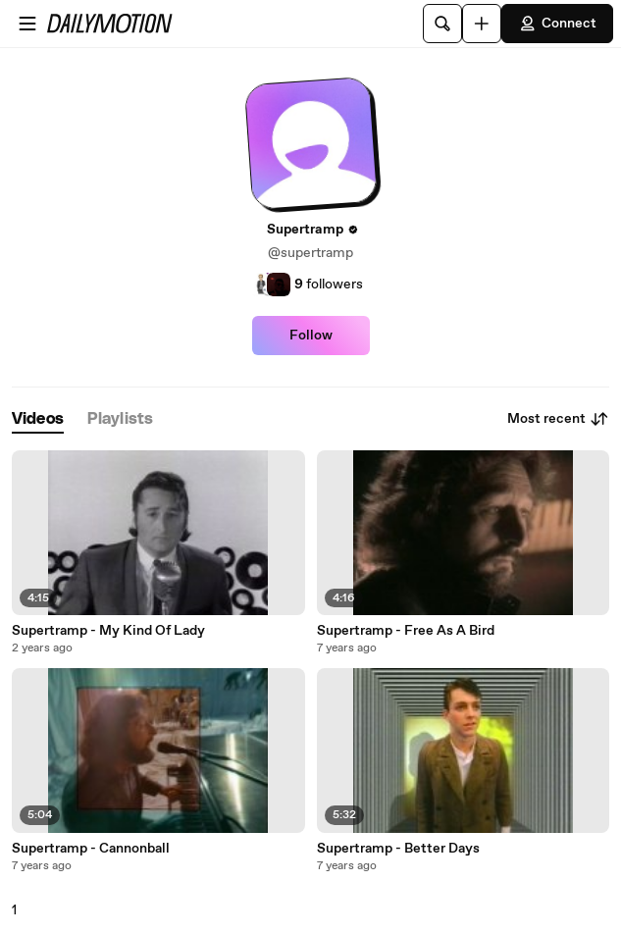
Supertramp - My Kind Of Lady (108, 631)
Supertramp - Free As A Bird (405, 631)
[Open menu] (27, 23)
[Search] (442, 23)
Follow (311, 335)
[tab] (38, 419)
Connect (557, 23)
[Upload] (481, 23)
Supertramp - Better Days (398, 848)
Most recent (558, 419)
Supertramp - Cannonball (91, 848)
